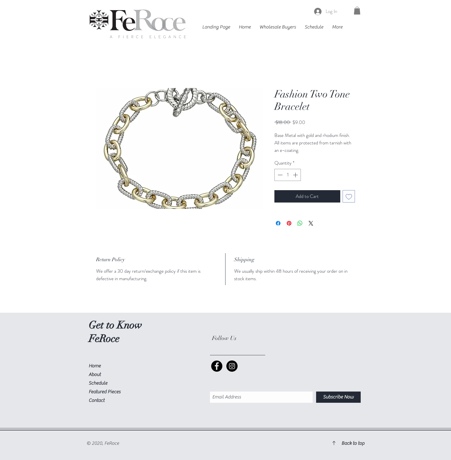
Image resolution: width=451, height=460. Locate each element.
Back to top (352, 443)
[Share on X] (310, 223)
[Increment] (296, 175)
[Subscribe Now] (338, 397)
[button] (357, 10)
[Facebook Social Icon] (216, 366)
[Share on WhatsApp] (300, 223)
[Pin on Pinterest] (289, 223)
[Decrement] (279, 175)
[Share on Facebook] (278, 223)
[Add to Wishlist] (349, 196)
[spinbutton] (288, 175)
